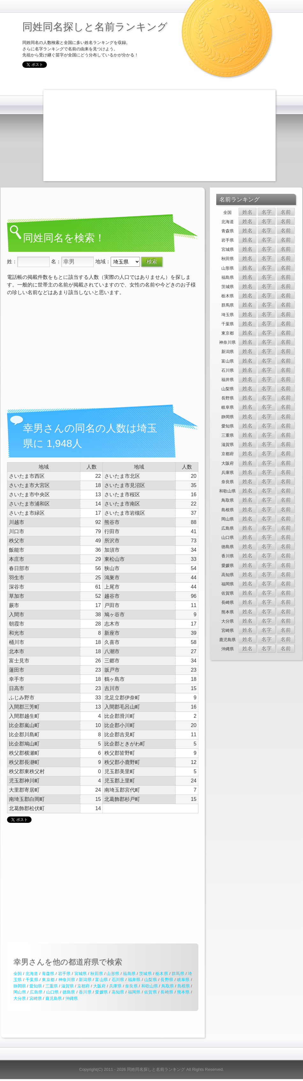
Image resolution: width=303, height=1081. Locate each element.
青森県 (48, 973)
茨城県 (145, 973)
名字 (267, 212)
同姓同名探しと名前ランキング (94, 26)
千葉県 (32, 979)
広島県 (36, 992)
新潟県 (85, 979)
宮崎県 (35, 998)
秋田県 (96, 973)
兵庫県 (115, 986)
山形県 (113, 973)
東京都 (48, 979)
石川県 (118, 979)
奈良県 (131, 986)
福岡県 (134, 992)
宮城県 (80, 973)
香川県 (85, 992)
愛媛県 (101, 992)
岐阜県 (183, 979)
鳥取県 (167, 986)
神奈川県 (66, 979)
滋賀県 (67, 986)
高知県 (118, 992)
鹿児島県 (53, 998)
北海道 (32, 973)
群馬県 (178, 973)
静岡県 (19, 986)
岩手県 (64, 973)
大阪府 (99, 986)
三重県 (51, 986)
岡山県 (19, 992)
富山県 (101, 979)
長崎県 (166, 992)
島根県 (183, 986)
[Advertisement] (156, 134)
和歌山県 (149, 986)
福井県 (134, 979)
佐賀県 (150, 992)
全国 (17, 973)
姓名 (247, 212)
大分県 (19, 998)
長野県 (166, 979)
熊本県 (183, 992)
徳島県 (69, 992)
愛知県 (35, 986)
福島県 (129, 973)
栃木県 (161, 973)
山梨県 (150, 979)
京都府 (83, 986)
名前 (286, 212)
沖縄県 (71, 998)
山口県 (52, 992)
